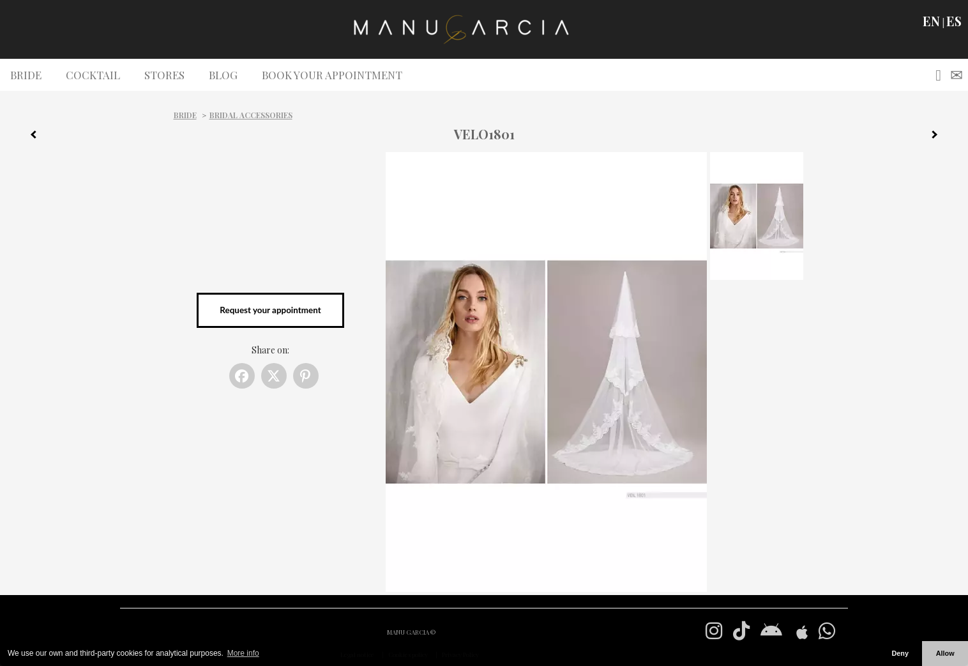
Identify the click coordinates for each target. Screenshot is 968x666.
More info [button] (243, 653)
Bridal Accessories (250, 115)
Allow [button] (945, 653)
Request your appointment (270, 310)
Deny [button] (899, 653)
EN (931, 21)
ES (954, 21)
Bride (185, 115)
